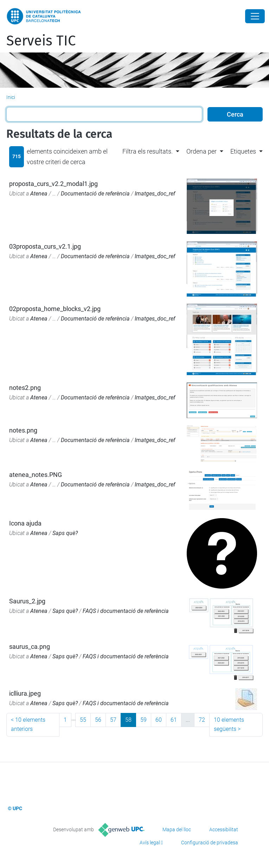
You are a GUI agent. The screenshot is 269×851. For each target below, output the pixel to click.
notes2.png (25, 387)
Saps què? (65, 533)
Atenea (38, 193)
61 (174, 719)
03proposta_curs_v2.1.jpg (45, 246)
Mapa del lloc (176, 829)
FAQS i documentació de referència (126, 611)
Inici (10, 97)
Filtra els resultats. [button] (147, 151)
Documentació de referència (95, 193)
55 (83, 719)
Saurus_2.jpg (27, 601)
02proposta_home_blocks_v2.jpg (55, 308)
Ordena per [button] (201, 151)
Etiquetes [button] (243, 151)
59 (143, 719)
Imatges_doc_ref (155, 193)
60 (158, 719)
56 (98, 719)
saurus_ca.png (29, 646)
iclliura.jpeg (25, 693)
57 (113, 719)
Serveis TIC (41, 40)
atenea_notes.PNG (35, 474)
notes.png (23, 430)
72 (202, 719)
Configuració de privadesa (209, 842)
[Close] (255, 16)
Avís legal (150, 842)
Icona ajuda (25, 523)
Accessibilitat (223, 829)
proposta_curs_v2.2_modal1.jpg (53, 183)
